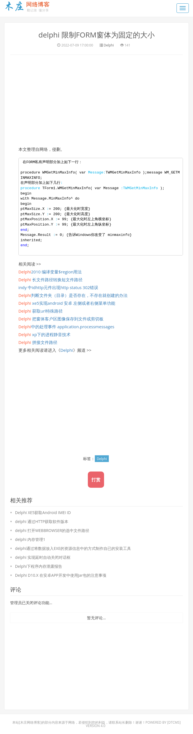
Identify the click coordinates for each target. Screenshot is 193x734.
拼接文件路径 (37, 342)
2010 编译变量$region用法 (50, 271)
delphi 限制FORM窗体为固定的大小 (96, 35)
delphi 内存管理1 (30, 539)
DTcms (174, 722)
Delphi (109, 45)
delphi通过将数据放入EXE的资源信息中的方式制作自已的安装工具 (73, 548)
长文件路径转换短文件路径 (50, 279)
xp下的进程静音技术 (44, 334)
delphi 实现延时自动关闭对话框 (42, 557)
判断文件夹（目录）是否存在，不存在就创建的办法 (73, 295)
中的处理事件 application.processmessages (66, 326)
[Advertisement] (96, 99)
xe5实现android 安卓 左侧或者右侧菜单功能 (67, 303)
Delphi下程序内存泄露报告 (38, 566)
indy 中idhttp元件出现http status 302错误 (58, 287)
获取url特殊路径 (40, 310)
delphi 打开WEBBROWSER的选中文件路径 (52, 530)
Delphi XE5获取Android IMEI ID (43, 512)
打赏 (95, 479)
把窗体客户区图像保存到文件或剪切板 (60, 318)
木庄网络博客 (30, 722)
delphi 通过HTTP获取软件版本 (41, 521)
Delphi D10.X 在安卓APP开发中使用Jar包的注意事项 (60, 575)
